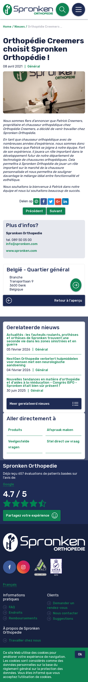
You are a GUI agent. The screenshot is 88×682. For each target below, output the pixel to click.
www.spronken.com (21, 251)
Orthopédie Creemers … (45, 26)
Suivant (56, 211)
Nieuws (19, 26)
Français (10, 584)
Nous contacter (65, 613)
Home (7, 26)
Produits (15, 430)
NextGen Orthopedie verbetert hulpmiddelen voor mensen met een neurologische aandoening (42, 362)
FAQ (12, 607)
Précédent (34, 211)
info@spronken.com (21, 244)
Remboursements (23, 618)
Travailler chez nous (25, 640)
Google (8, 484)
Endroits (15, 613)
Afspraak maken (60, 430)
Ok (80, 654)
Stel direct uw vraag (63, 441)
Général (33, 66)
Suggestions (63, 619)
